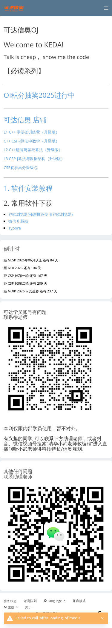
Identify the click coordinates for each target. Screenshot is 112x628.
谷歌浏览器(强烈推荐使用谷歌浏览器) (40, 214)
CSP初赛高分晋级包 (21, 167)
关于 (28, 607)
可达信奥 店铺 (25, 119)
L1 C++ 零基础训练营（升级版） (31, 132)
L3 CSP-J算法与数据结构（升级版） (34, 158)
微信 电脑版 (18, 221)
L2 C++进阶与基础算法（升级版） (33, 149)
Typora (14, 228)
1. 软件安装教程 (28, 188)
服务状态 (10, 601)
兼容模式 (79, 601)
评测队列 (30, 601)
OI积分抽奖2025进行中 (39, 95)
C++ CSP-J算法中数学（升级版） (31, 141)
